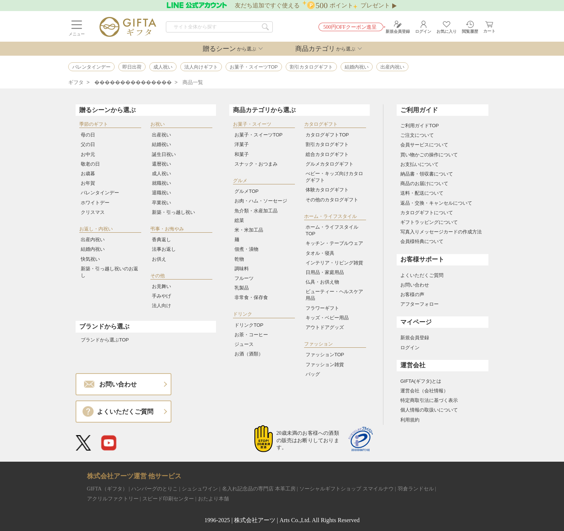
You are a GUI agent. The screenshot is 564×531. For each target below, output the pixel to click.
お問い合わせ (414, 285)
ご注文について (417, 135)
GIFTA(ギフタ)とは (420, 381)
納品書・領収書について (426, 174)
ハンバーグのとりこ (154, 489)
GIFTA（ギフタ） (107, 489)
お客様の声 (412, 294)
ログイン (409, 347)
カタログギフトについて (426, 212)
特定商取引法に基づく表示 (429, 400)
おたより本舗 (213, 499)
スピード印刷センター (168, 499)
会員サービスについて (424, 145)
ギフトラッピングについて (429, 222)
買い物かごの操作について (429, 154)
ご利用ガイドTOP (419, 125)
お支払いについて (419, 164)
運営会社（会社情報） (424, 390)
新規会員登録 (414, 337)
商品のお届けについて (424, 183)
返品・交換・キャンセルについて (436, 203)
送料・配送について (421, 193)
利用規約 (409, 420)
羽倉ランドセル (416, 489)
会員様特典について (421, 241)
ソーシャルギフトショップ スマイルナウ (346, 489)
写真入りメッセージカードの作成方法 (441, 232)
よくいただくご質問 (421, 275)
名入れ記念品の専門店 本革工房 (259, 489)
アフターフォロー (419, 304)
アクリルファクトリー (113, 499)
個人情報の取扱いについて (429, 410)
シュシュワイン (200, 489)
